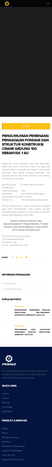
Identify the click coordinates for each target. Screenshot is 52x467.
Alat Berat (6, 442)
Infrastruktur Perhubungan (13, 446)
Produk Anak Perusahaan (13, 459)
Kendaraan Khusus (10, 437)
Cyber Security (8, 455)
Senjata (5, 428)
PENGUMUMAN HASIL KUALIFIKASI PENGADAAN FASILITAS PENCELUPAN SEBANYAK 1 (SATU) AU (32, 332)
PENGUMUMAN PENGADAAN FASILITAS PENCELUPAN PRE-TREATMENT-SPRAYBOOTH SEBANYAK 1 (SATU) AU (32, 312)
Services (5, 402)
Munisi (5, 433)
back (26, 126)
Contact (5, 398)
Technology (7, 407)
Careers (5, 394)
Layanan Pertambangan (12, 450)
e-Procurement (9, 284)
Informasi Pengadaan (12, 289)
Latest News (7, 411)
